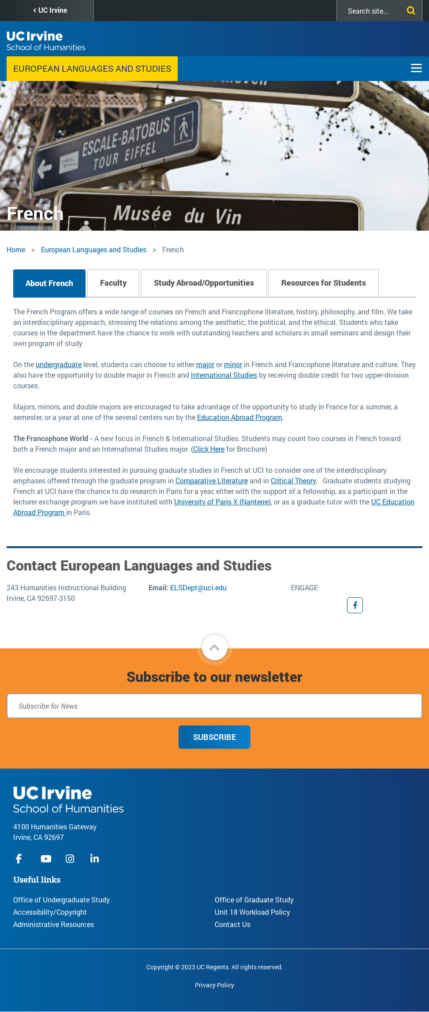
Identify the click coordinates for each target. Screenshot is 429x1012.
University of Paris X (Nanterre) (222, 501)
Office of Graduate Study (254, 899)
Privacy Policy (214, 985)
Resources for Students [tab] (323, 282)
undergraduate (59, 364)
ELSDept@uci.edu (198, 587)
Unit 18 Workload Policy (252, 911)
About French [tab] (49, 283)
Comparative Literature (211, 480)
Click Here (208, 448)
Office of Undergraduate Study (61, 899)
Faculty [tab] (113, 282)
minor (233, 364)
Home (16, 249)
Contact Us (232, 924)
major (205, 364)
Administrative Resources (53, 924)
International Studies (224, 374)
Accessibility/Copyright (50, 911)
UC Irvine (52, 10)
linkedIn (95, 858)
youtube (46, 858)
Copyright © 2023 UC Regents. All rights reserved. (214, 967)
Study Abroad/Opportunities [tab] (204, 282)
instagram (71, 858)
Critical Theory (293, 480)
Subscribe (214, 737)
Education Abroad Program (239, 417)
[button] (215, 647)
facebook (21, 858)
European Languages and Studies (92, 68)
